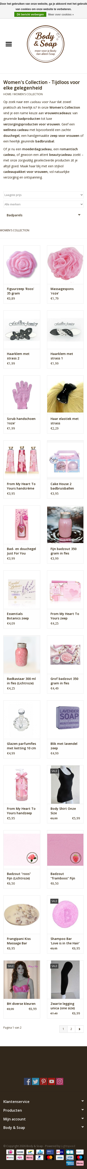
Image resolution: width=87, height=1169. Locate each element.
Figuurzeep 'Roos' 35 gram (20, 291)
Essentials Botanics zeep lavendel (18, 616)
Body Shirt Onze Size (63, 810)
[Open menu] (8, 43)
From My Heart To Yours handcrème (21, 486)
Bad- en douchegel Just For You (21, 551)
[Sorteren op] (43, 194)
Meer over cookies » (61, 14)
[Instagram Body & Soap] (59, 1081)
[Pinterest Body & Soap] (43, 1081)
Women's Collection (28, 94)
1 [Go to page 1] (63, 1029)
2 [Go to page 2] (71, 1029)
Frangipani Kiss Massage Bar (19, 941)
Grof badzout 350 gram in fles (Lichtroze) (64, 681)
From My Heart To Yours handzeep (21, 810)
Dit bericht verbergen (30, 14)
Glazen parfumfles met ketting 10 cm (21, 745)
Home (7, 94)
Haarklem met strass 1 (62, 356)
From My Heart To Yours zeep (65, 616)
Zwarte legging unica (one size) (63, 1005)
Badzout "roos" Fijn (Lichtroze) (19, 876)
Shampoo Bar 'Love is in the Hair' (65, 941)
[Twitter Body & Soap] (35, 1081)
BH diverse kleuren (21, 1003)
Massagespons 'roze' (62, 291)
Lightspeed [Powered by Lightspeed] (68, 1146)
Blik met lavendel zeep (64, 745)
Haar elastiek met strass (65, 421)
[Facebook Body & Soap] (27, 1081)
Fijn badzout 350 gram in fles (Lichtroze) (63, 551)
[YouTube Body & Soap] (51, 1081)
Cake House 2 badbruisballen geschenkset (62, 486)
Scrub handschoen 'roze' (21, 421)
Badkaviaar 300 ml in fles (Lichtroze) (21, 681)
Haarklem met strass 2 (18, 356)
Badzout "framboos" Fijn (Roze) (63, 876)
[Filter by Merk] (43, 204)
